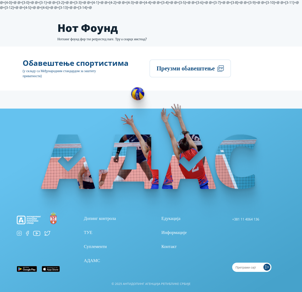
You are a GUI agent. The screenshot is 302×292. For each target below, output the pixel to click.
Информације (174, 232)
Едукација (171, 218)
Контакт (169, 246)
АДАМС (92, 260)
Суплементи (95, 246)
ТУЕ (88, 232)
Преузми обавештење (190, 68)
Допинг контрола (100, 218)
